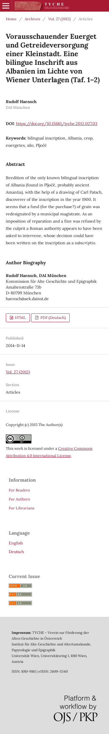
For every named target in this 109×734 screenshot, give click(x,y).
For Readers (19, 490)
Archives (32, 18)
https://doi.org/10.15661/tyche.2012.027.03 (56, 123)
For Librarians (21, 508)
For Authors (19, 499)
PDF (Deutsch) (53, 317)
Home (11, 18)
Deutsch (16, 551)
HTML (20, 317)
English (16, 543)
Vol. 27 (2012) (59, 18)
